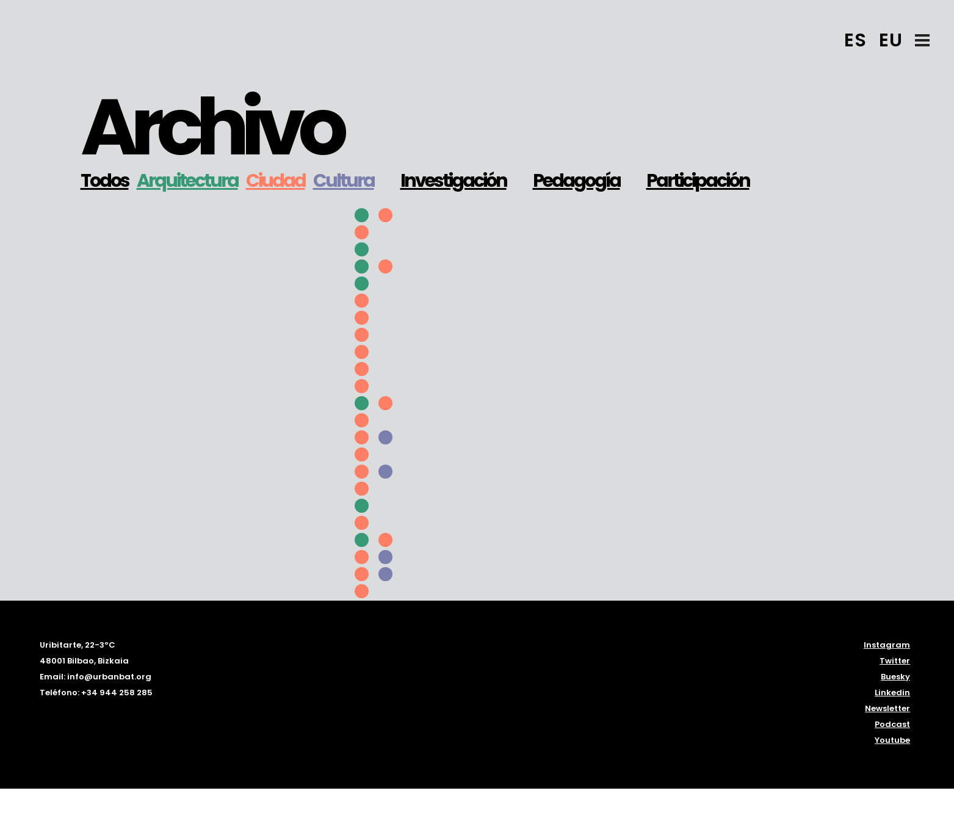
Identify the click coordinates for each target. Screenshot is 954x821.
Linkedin (892, 692)
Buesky (895, 676)
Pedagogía (576, 180)
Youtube (892, 740)
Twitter (895, 661)
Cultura (343, 180)
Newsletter (887, 708)
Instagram (887, 645)
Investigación (453, 180)
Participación (698, 180)
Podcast (892, 724)
